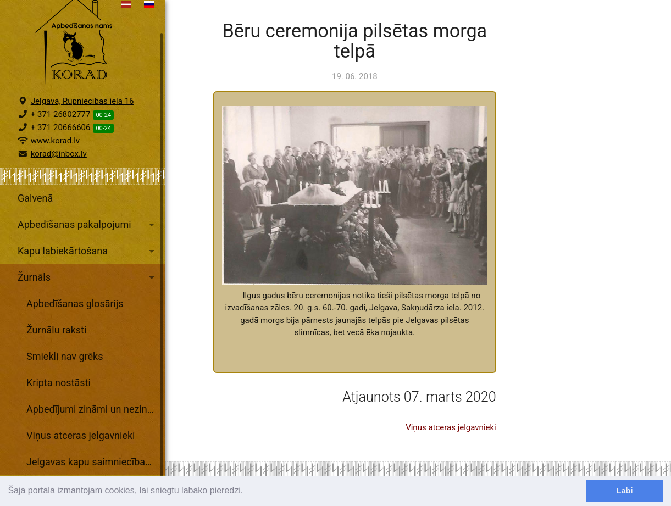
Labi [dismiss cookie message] (625, 490)
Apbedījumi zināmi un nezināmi (95, 437)
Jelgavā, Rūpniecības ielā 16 (82, 129)
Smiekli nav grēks (64, 384)
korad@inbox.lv (59, 182)
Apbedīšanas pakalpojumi (88, 253)
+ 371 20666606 (61, 155)
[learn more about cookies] (247, 491)
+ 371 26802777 (61, 142)
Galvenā (35, 226)
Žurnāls (88, 305)
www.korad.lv (55, 169)
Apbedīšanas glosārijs (75, 331)
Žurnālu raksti (56, 358)
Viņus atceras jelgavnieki (80, 463)
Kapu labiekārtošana (88, 279)
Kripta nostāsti (58, 410)
